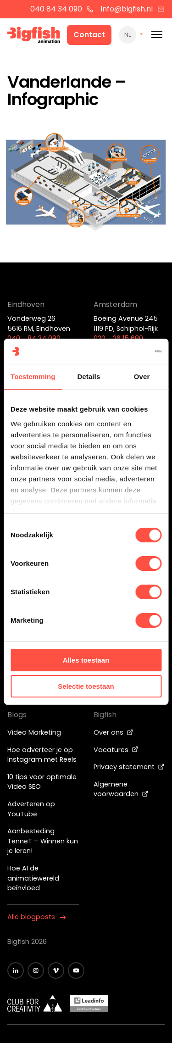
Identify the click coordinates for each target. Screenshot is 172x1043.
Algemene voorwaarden (121, 789)
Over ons (113, 732)
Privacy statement (129, 766)
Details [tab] (88, 376)
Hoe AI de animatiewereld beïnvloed (33, 878)
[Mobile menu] (157, 34)
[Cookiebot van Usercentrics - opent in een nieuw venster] (122, 351)
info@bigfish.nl (133, 9)
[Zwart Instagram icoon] (36, 970)
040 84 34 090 (62, 9)
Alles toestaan (86, 660)
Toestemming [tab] (33, 376)
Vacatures (116, 749)
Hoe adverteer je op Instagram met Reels (42, 754)
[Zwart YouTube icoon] (76, 970)
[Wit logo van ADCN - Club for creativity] (34, 1003)
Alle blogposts (36, 916)
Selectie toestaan (86, 686)
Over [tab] (142, 376)
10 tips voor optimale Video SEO (42, 782)
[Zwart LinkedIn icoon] (15, 970)
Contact (89, 34)
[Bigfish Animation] (34, 36)
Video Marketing (34, 732)
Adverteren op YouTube (31, 809)
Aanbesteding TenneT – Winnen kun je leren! (42, 840)
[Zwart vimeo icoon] (56, 970)
